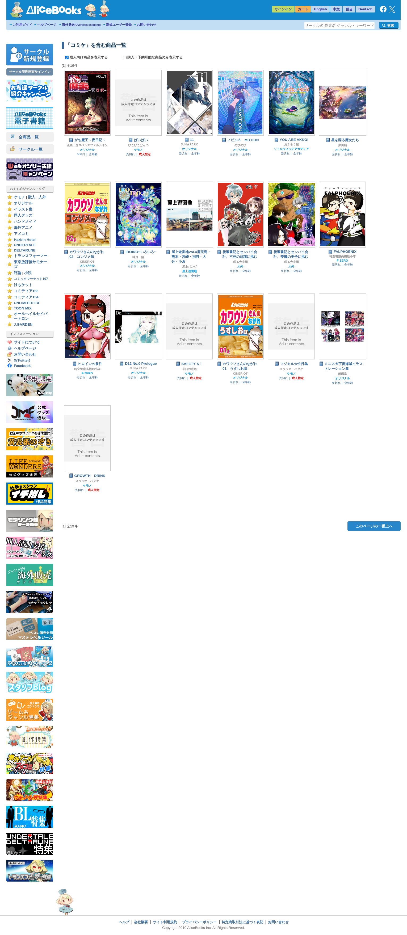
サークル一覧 (26, 149)
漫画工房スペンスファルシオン (87, 145)
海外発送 (81, 25)
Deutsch (365, 9)
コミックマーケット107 (31, 279)
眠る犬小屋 (240, 261)
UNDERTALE (25, 245)
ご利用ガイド (22, 25)
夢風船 (342, 145)
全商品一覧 (24, 137)
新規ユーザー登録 (119, 25)
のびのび (240, 145)
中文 (336, 9)
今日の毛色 (189, 369)
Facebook (22, 366)
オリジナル (23, 203)
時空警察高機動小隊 (342, 256)
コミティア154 (26, 297)
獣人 (31, 197)
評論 (17, 273)
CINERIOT (87, 261)
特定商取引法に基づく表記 (242, 922)
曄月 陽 (138, 257)
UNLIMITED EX (26, 303)
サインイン (283, 9)
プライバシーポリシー (199, 922)
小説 (28, 273)
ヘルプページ (46, 25)
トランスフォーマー (30, 256)
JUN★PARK (189, 144)
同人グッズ (23, 215)
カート (303, 9)
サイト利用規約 (165, 922)
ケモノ (19, 197)
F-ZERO (342, 260)
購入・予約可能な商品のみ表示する (153, 57)
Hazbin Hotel (25, 240)
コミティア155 (26, 291)
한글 (349, 9)
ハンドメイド (25, 222)
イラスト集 (23, 209)
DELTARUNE (25, 250)
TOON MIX (23, 308)
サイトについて (27, 342)
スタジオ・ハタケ (291, 369)
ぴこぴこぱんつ (138, 145)
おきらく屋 (291, 144)
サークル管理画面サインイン (30, 72)
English (320, 9)
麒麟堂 (342, 373)
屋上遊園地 (189, 271)
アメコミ (21, 234)
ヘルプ (124, 922)
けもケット (23, 285)
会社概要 (141, 922)
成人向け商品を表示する (86, 57)
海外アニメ (23, 228)
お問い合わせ (146, 25)
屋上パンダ (189, 266)
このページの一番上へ (374, 526)
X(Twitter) (22, 360)
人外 (42, 197)
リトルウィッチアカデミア (291, 148)
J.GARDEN (23, 324)
